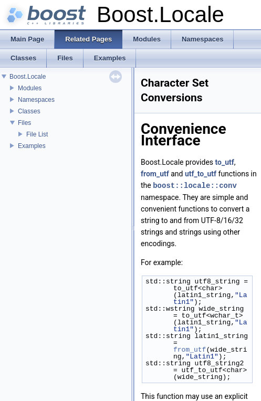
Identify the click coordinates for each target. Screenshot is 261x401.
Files (24, 122)
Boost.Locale (27, 76)
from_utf (155, 174)
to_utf (224, 162)
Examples (32, 146)
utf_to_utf (200, 174)
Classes (29, 111)
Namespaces (36, 99)
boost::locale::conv (195, 185)
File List (37, 134)
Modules (29, 88)
